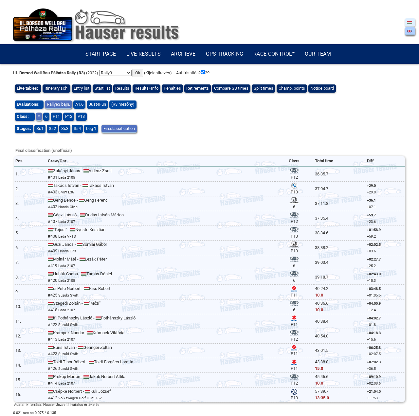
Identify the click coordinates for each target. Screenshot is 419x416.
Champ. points (292, 88)
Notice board (322, 88)
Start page (100, 54)
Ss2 (52, 128)
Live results (143, 54)
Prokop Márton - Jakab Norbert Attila (86, 376)
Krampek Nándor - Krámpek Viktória (86, 332)
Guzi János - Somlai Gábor (77, 244)
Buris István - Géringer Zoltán (80, 347)
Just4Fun (97, 104)
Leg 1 (91, 128)
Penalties (172, 88)
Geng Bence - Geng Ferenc (78, 200)
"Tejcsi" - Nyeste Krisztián (76, 229)
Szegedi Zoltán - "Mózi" (74, 303)
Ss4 (77, 128)
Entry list (81, 88)
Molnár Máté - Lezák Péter (77, 259)
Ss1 (40, 128)
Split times (263, 88)
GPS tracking (225, 54)
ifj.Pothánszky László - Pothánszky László (92, 318)
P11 (56, 116)
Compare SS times (231, 88)
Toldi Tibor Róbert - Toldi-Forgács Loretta (90, 361)
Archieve (183, 54)
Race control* (274, 54)
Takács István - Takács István (81, 185)
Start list (102, 88)
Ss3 (64, 128)
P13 (81, 116)
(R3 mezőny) (123, 104)
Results (122, 88)
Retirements (197, 88)
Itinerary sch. (56, 88)
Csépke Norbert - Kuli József (79, 391)
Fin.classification (119, 128)
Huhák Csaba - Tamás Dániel (80, 273)
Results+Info (146, 88)
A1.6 (79, 104)
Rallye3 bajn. (58, 104)
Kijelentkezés (157, 72)
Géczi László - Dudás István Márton (86, 214)
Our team (318, 54)
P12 (68, 116)
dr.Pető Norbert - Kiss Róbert (79, 288)
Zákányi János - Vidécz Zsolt (80, 170)
